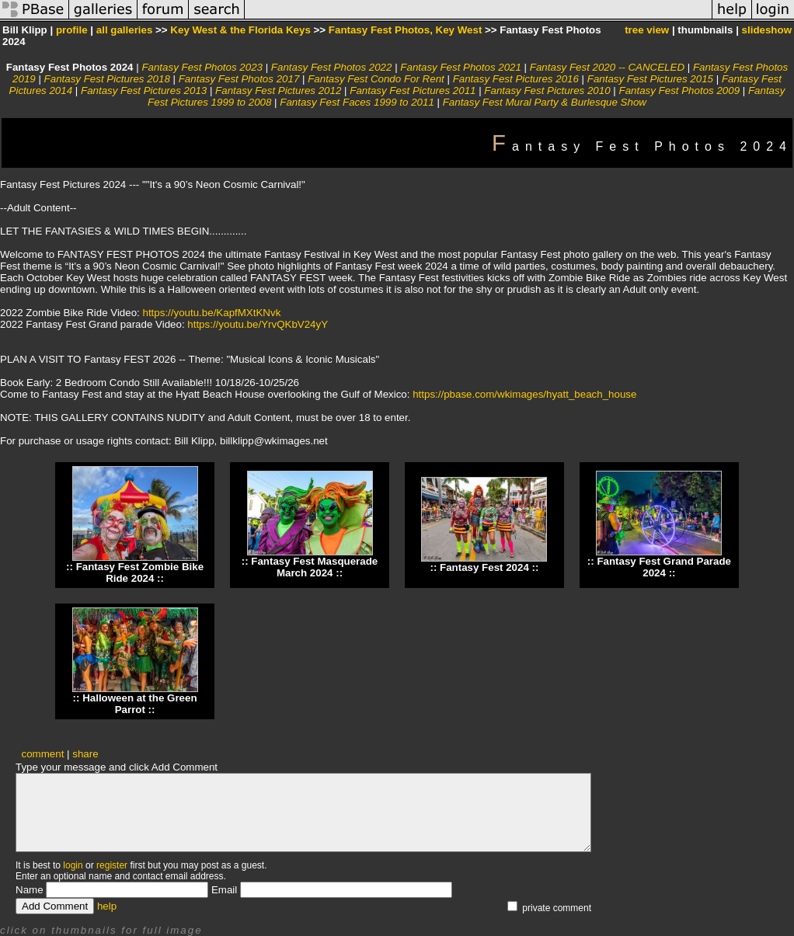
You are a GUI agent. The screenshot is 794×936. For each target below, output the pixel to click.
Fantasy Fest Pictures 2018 (107, 79)
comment (43, 754)
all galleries (124, 30)
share (85, 754)
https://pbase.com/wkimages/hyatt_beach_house (524, 394)
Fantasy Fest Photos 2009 (679, 90)
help (107, 906)
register (111, 865)
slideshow (767, 30)
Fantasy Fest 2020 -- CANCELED (607, 67)
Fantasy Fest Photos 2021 (460, 67)
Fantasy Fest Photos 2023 (202, 67)
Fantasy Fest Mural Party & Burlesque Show (544, 102)
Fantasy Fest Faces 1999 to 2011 (357, 102)
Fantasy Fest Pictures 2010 (547, 90)
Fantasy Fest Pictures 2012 (278, 90)
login (72, 865)
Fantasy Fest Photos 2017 (239, 79)
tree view (647, 30)
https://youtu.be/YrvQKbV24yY (257, 324)
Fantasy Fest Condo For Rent (376, 79)
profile (72, 30)
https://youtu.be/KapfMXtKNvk (212, 312)
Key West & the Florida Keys (240, 30)
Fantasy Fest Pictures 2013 (144, 90)
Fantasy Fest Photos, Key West (405, 30)
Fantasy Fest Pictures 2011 (412, 90)
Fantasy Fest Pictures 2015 (650, 79)
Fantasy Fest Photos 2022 (331, 67)
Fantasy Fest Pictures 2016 (516, 79)
